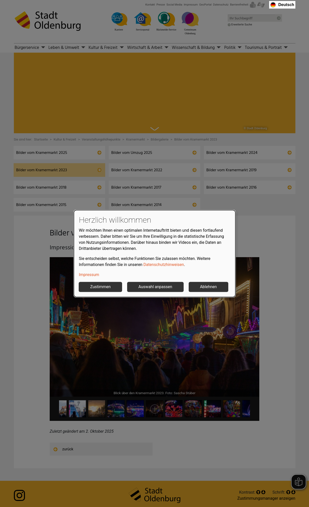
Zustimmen (100, 286)
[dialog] (154, 253)
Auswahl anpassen (155, 286)
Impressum (89, 274)
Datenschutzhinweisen (163, 264)
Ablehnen (208, 286)
